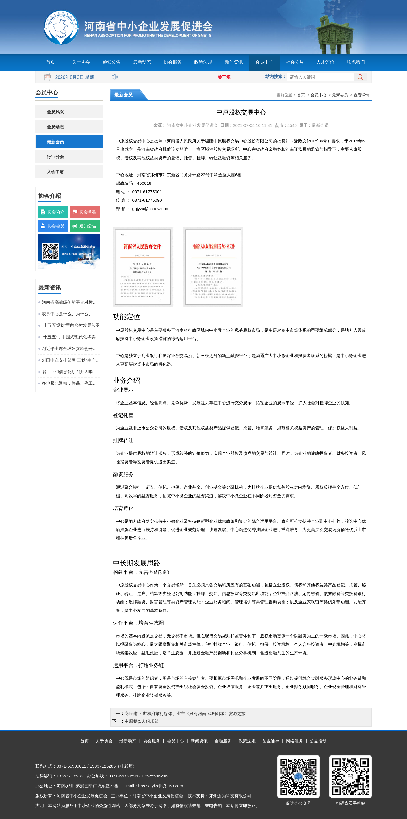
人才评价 (325, 62)
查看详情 (361, 95)
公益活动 (318, 740)
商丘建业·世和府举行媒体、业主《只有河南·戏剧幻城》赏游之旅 (185, 713)
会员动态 (55, 126)
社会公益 (295, 62)
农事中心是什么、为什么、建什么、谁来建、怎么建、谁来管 (71, 313)
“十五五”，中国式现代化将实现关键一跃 (71, 336)
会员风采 (55, 111)
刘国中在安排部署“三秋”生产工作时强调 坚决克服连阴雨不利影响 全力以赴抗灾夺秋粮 (71, 360)
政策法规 (203, 62)
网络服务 (294, 740)
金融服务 (223, 740)
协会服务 (173, 62)
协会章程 (87, 211)
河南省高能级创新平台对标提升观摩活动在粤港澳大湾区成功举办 (71, 302)
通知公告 (112, 62)
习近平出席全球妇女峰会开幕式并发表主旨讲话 (71, 348)
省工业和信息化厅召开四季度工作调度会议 (71, 371)
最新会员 (55, 141)
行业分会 (55, 156)
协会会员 (55, 225)
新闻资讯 (234, 62)
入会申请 (55, 171)
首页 (50, 62)
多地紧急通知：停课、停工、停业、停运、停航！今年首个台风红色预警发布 (71, 383)
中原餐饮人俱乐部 (142, 721)
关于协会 (81, 62)
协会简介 (55, 211)
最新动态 (142, 62)
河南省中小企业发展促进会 (192, 125)
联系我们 (356, 62)
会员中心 (264, 62)
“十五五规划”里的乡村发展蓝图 (71, 325)
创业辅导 (270, 740)
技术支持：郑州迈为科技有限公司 (219, 795)
